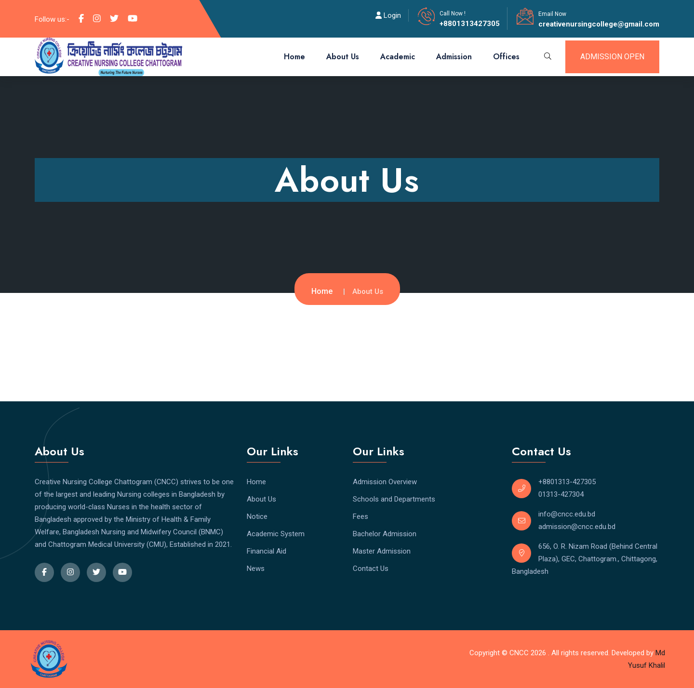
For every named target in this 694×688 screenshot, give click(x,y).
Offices (506, 56)
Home (294, 56)
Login (388, 15)
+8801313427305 (470, 23)
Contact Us (370, 568)
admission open (612, 56)
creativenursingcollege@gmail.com (598, 24)
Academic (397, 56)
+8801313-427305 (567, 481)
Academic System (276, 533)
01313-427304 (561, 494)
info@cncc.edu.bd (566, 514)
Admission (454, 56)
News (256, 568)
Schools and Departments (394, 499)
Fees (360, 516)
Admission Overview (385, 481)
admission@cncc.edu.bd (576, 526)
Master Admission (382, 551)
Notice (257, 516)
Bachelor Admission (384, 533)
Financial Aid (266, 551)
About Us (342, 56)
